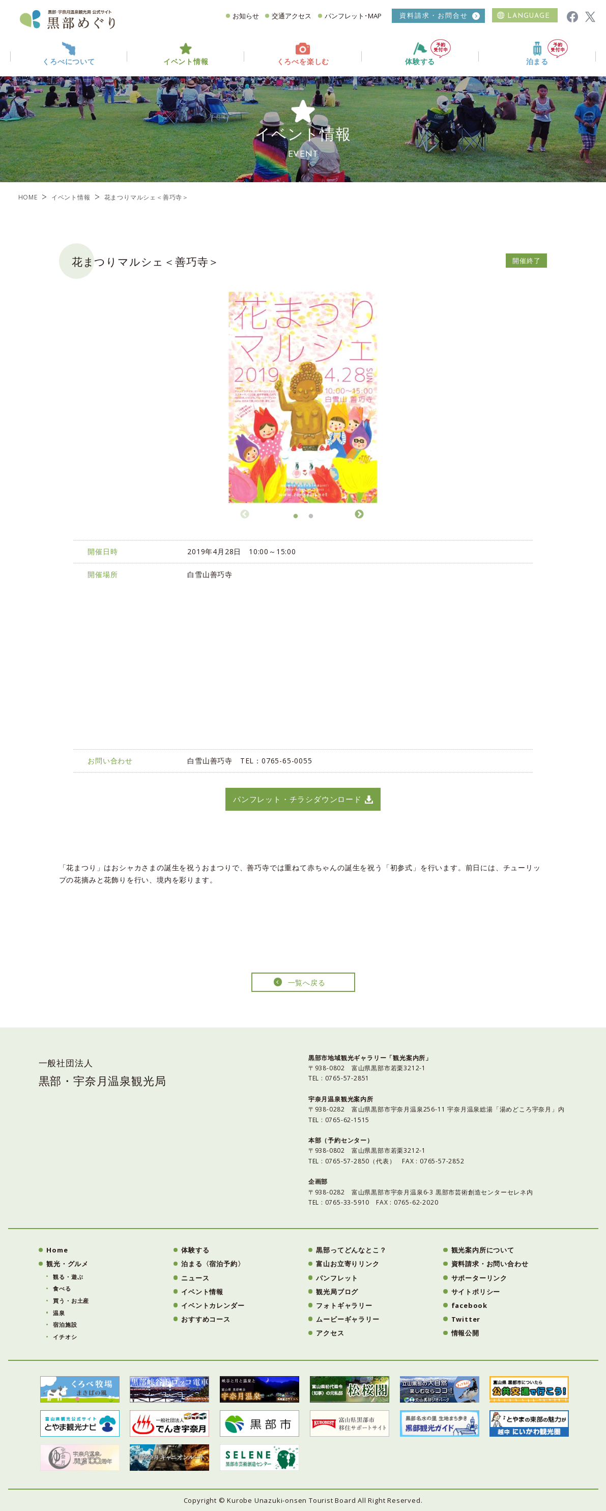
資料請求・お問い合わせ (490, 1263)
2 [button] (311, 519)
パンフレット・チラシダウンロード (297, 799)
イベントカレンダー (212, 1305)
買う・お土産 (71, 1300)
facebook (469, 1305)
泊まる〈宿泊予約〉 (212, 1263)
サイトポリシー (476, 1291)
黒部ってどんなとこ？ (351, 1250)
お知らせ (246, 15)
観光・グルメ (67, 1263)
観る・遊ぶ (68, 1276)
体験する (428, 52)
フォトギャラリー (344, 1305)
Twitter (466, 1319)
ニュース (195, 1277)
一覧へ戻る (307, 982)
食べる (62, 1288)
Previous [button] (245, 513)
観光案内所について (482, 1250)
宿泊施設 (65, 1324)
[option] (303, 397)
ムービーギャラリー (347, 1319)
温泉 (59, 1313)
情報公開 (465, 1332)
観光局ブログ (337, 1291)
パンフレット (337, 1277)
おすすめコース (205, 1319)
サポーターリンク (479, 1277)
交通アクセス (291, 15)
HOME (28, 197)
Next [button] (359, 513)
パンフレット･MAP (353, 15)
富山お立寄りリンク (347, 1263)
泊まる (547, 52)
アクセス (330, 1332)
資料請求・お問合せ (433, 15)
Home (57, 1250)
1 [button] (296, 519)
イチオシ (65, 1337)
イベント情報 (71, 197)
